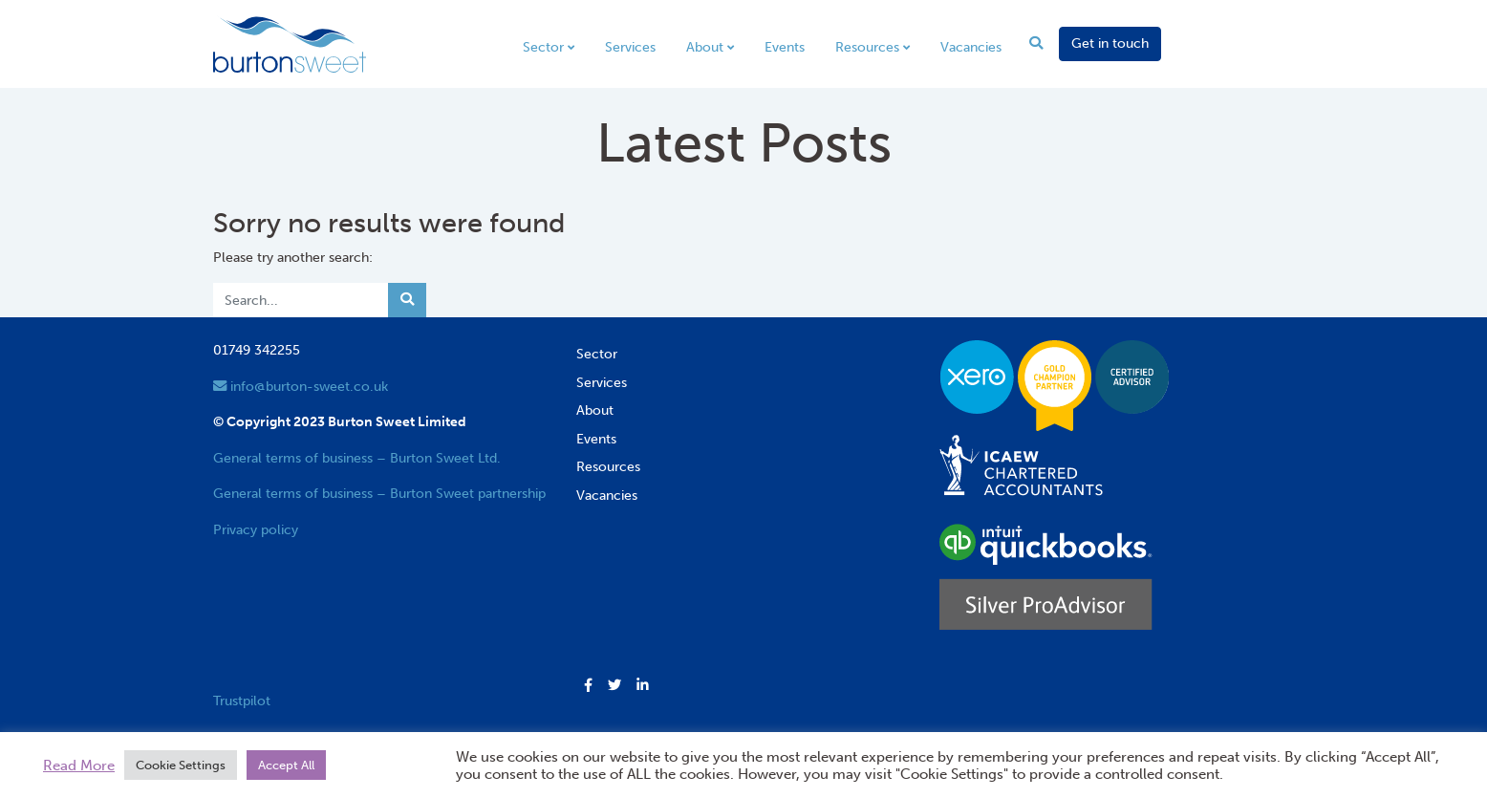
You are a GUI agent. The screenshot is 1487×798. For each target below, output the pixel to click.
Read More (79, 765)
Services (630, 46)
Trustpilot (241, 700)
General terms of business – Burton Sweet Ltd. (357, 457)
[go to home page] (289, 43)
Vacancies (971, 46)
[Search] (301, 300)
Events (785, 46)
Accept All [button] (286, 765)
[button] (588, 686)
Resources (867, 46)
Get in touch (1110, 43)
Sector (543, 46)
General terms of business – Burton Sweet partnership (379, 493)
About (704, 46)
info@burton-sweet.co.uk (300, 386)
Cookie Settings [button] (181, 765)
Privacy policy (255, 529)
